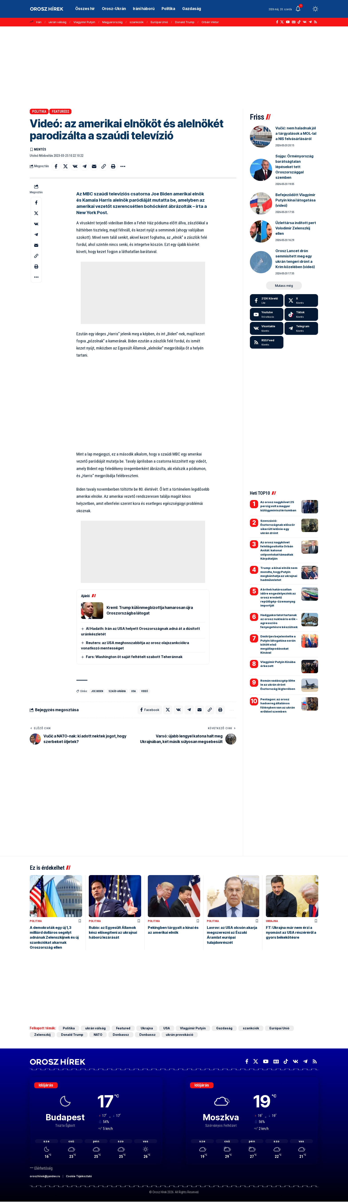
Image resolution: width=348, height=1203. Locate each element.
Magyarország (112, 22)
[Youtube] (266, 314)
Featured (123, 1028)
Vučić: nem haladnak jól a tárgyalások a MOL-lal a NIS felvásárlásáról (295, 133)
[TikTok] (299, 22)
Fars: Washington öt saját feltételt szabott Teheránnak (134, 657)
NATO (98, 1035)
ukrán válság (57, 22)
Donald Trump (184, 22)
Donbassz (121, 1035)
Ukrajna (272, 921)
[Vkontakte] (305, 22)
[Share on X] (65, 166)
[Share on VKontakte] (75, 166)
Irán (39, 22)
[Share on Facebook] (55, 166)
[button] (307, 9)
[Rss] (315, 22)
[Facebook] (277, 22)
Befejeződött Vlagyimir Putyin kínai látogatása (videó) (295, 200)
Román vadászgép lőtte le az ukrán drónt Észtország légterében (277, 684)
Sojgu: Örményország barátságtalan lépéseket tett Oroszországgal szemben (294, 167)
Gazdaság (224, 1028)
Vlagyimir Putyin (84, 22)
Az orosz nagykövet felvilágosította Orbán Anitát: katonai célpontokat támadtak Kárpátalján (276, 550)
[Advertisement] (174, 65)
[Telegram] (310, 22)
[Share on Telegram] (84, 166)
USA (133, 691)
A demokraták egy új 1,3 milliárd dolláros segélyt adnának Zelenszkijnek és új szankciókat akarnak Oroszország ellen (54, 938)
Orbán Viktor (210, 22)
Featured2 (60, 111)
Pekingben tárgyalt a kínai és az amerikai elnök (173, 930)
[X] (282, 22)
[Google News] (294, 22)
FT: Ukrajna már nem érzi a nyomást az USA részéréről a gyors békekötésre (291, 933)
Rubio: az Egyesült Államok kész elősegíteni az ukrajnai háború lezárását (113, 933)
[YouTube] (288, 22)
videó (144, 691)
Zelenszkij (42, 1035)
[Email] (94, 166)
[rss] (266, 342)
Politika (39, 111)
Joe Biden (97, 691)
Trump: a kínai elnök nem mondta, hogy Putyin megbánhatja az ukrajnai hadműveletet (278, 574)
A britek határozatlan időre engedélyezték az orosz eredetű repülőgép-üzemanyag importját (278, 597)
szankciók (137, 22)
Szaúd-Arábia (117, 691)
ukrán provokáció (180, 1035)
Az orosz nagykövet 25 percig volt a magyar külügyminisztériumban (278, 506)
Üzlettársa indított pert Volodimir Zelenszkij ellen (295, 228)
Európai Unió (159, 22)
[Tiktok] (301, 314)
